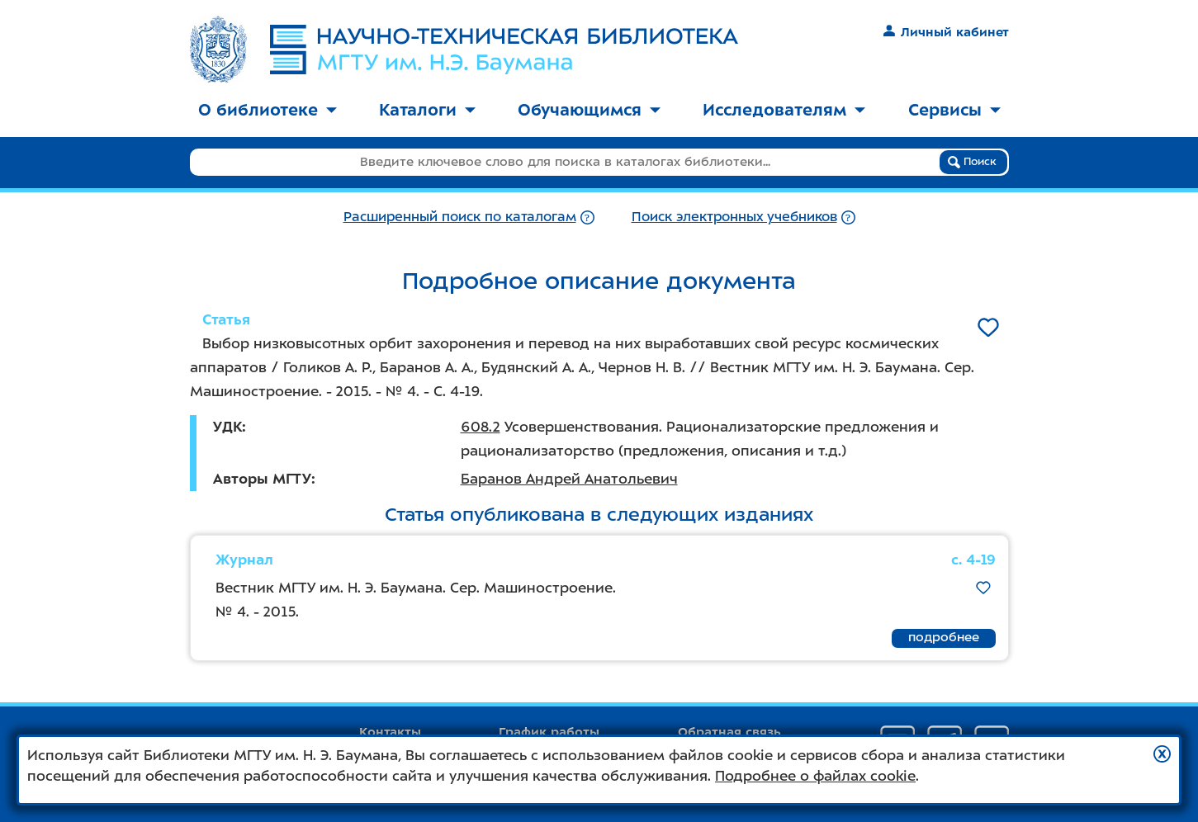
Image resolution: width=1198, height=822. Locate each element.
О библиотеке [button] (267, 110)
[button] (1162, 754)
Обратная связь (729, 732)
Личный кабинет (945, 32)
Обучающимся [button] (589, 110)
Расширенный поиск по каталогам (459, 217)
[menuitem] (267, 111)
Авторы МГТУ (262, 478)
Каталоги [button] (427, 110)
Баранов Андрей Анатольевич (569, 478)
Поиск (972, 161)
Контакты (390, 732)
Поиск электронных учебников (734, 217)
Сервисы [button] (954, 110)
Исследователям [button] (784, 110)
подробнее (943, 637)
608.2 (480, 426)
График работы (549, 732)
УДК (227, 426)
